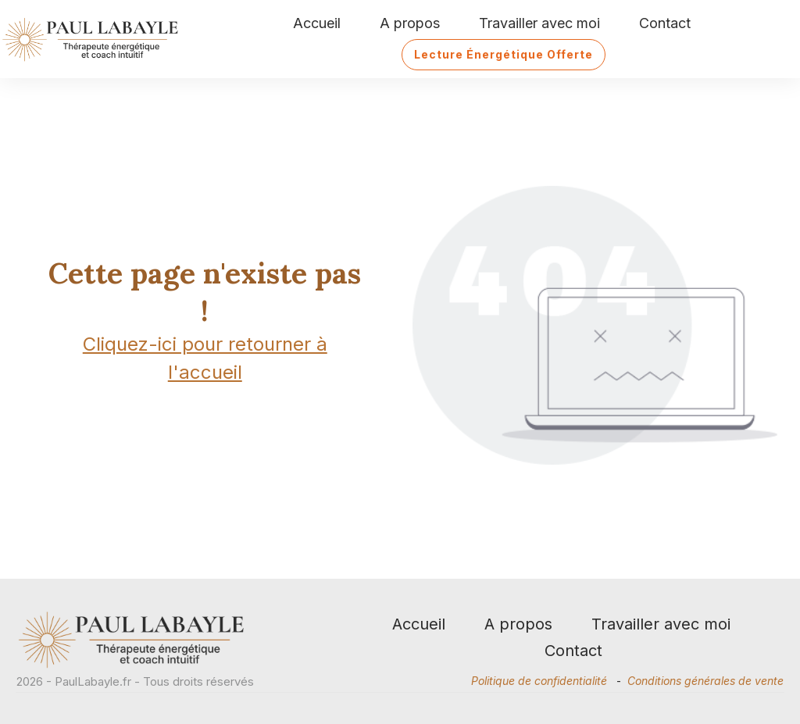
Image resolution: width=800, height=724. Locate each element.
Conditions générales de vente (705, 680)
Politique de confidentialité (539, 680)
